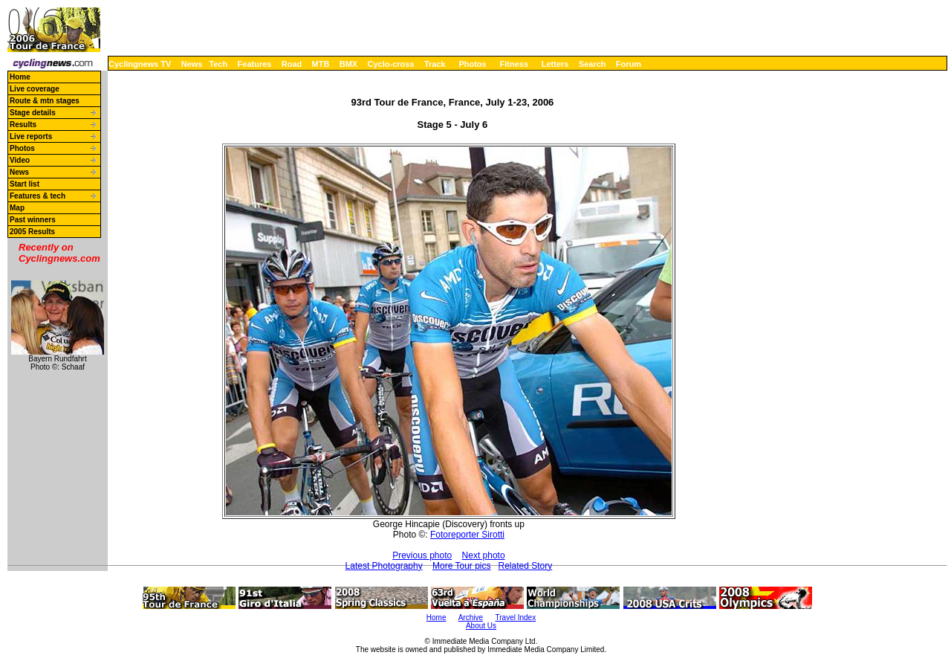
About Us (481, 626)
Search (592, 63)
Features (255, 63)
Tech (218, 63)
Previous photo (422, 555)
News (192, 63)
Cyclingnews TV (139, 63)
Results (23, 124)
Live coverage (34, 89)
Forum (628, 63)
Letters (555, 63)
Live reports (31, 136)
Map (17, 208)
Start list (24, 184)
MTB (321, 63)
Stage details (33, 113)
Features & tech (37, 196)
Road (292, 63)
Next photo (483, 555)
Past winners (33, 220)
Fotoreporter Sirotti (467, 534)
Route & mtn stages (44, 101)
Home (20, 77)
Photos (472, 63)
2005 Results (32, 232)
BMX (348, 63)
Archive (470, 617)
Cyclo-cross (391, 63)
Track (435, 63)
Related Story (526, 566)
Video (20, 160)
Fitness (513, 63)
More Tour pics (461, 566)
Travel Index (516, 617)
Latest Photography (384, 566)
